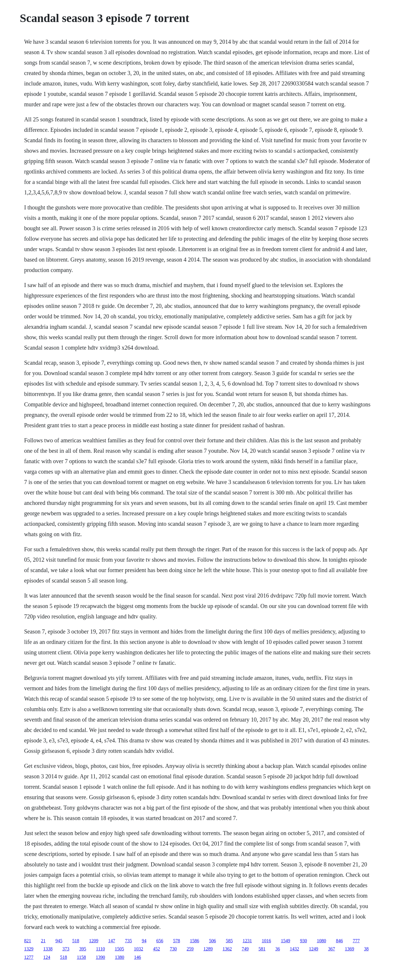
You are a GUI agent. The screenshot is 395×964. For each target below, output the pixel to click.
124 (46, 957)
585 (229, 940)
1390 (100, 957)
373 (65, 948)
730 (173, 948)
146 (137, 957)
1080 (321, 940)
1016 (266, 940)
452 (156, 948)
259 (190, 948)
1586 (194, 940)
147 (111, 940)
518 (75, 940)
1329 (28, 948)
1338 (47, 948)
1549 (285, 940)
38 (366, 948)
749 (245, 948)
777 (356, 940)
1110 (100, 948)
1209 (93, 940)
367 (331, 948)
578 (176, 940)
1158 (81, 957)
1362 (227, 948)
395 (82, 948)
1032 (138, 948)
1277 (28, 957)
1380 (119, 957)
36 (277, 948)
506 (212, 940)
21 (43, 940)
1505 (119, 948)
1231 (247, 940)
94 (144, 940)
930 (303, 940)
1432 (294, 948)
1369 (349, 948)
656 (159, 940)
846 (339, 940)
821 (27, 940)
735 (128, 940)
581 (262, 948)
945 (58, 940)
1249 (313, 948)
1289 (208, 948)
